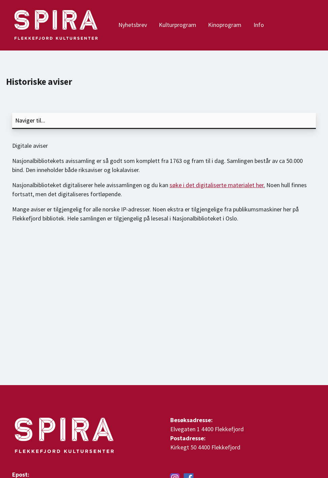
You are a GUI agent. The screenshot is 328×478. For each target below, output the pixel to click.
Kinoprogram (224, 25)
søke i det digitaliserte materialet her (217, 185)
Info (259, 25)
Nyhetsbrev (132, 25)
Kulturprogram (177, 25)
